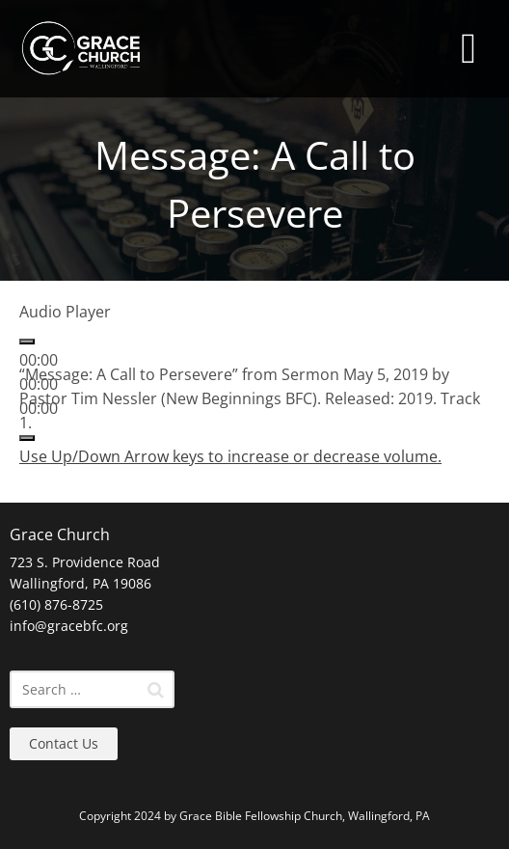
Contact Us (63, 743)
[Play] (27, 341)
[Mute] (27, 438)
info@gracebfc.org (69, 625)
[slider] (230, 456)
